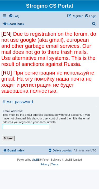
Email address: (13, 111)
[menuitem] (14, 16)
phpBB (36, 159)
